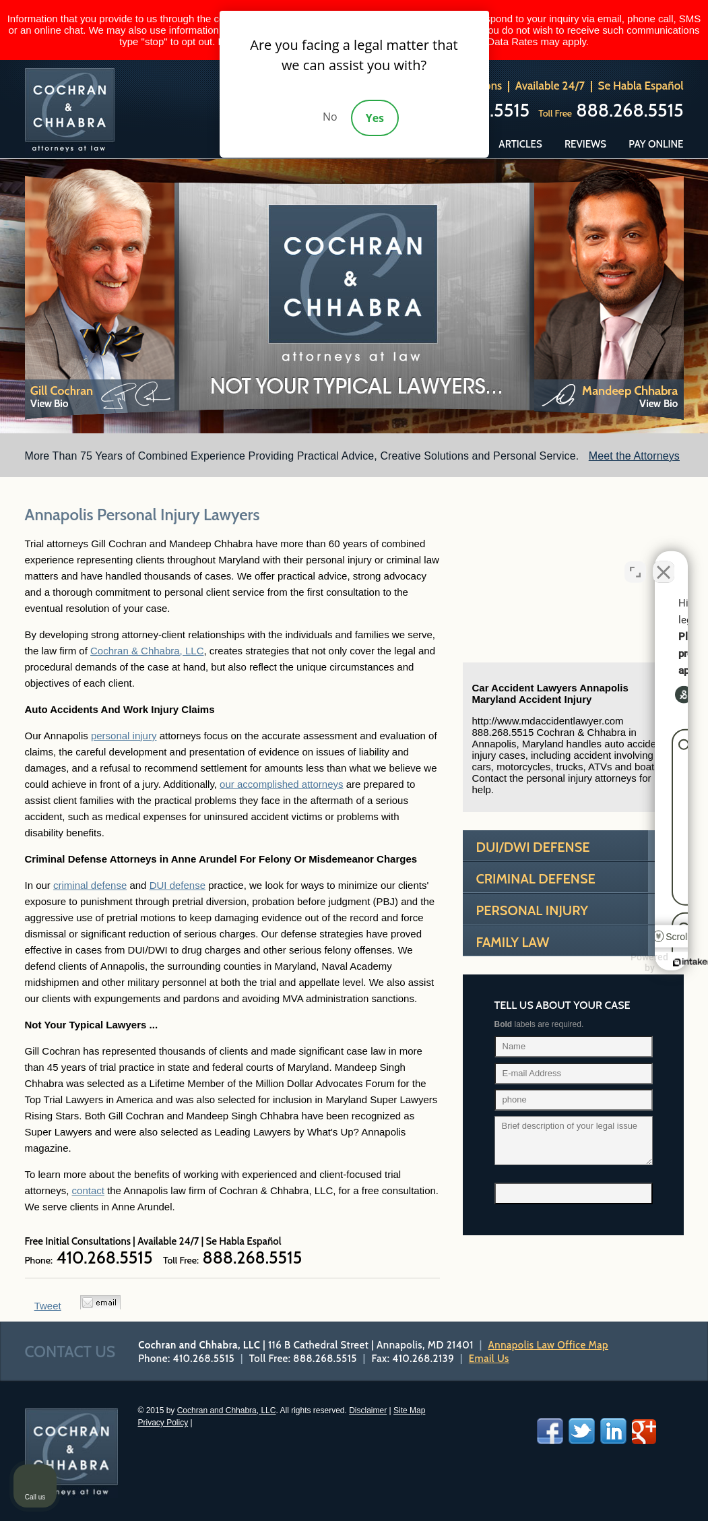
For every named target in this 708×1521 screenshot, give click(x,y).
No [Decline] (330, 116)
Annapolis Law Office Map (548, 1345)
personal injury (124, 735)
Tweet (47, 1305)
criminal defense (90, 885)
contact (88, 1190)
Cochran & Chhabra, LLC (146, 650)
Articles (520, 144)
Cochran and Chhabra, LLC (226, 1410)
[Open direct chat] (635, 566)
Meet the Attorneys (634, 456)
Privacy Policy (162, 1422)
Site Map (409, 1410)
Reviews (585, 144)
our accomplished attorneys (281, 784)
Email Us (489, 1359)
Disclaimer (368, 1410)
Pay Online (656, 144)
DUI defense (177, 885)
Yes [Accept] (375, 118)
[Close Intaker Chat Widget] (663, 566)
